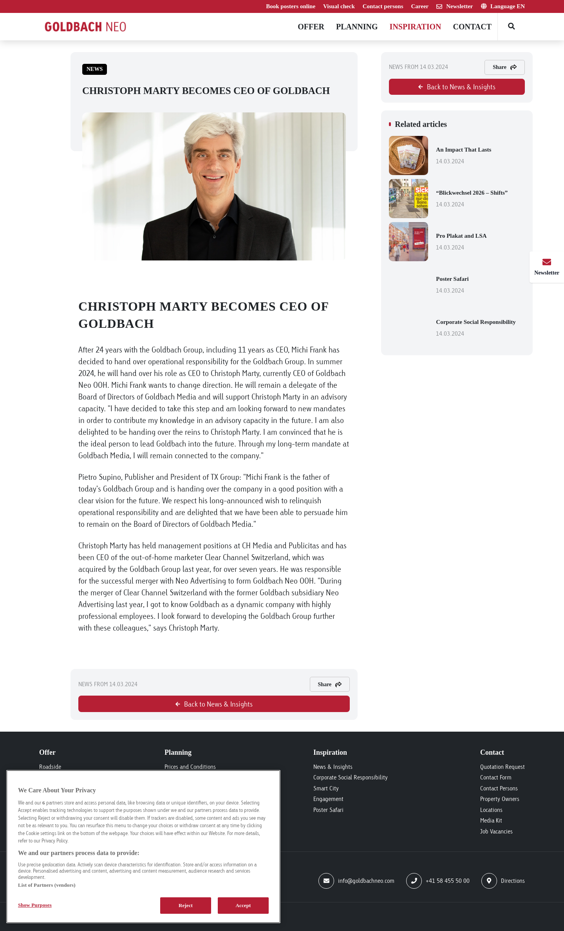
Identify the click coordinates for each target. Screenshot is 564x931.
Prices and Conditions (190, 766)
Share (330, 684)
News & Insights (332, 766)
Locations (491, 809)
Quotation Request (502, 766)
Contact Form (496, 777)
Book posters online (290, 6)
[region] (143, 846)
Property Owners (499, 799)
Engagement (328, 799)
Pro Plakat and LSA (480, 242)
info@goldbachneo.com (356, 881)
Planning (357, 26)
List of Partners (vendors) (47, 885)
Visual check (339, 6)
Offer (311, 26)
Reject (186, 905)
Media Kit (491, 820)
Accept (243, 905)
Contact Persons (499, 788)
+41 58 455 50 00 (438, 881)
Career (420, 6)
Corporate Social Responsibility (480, 328)
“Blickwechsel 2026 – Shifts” (480, 199)
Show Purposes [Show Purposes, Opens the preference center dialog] (35, 905)
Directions (503, 881)
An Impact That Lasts (480, 156)
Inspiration (415, 26)
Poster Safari (480, 285)
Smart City (326, 788)
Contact (472, 26)
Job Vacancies (496, 831)
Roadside (50, 766)
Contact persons (383, 6)
